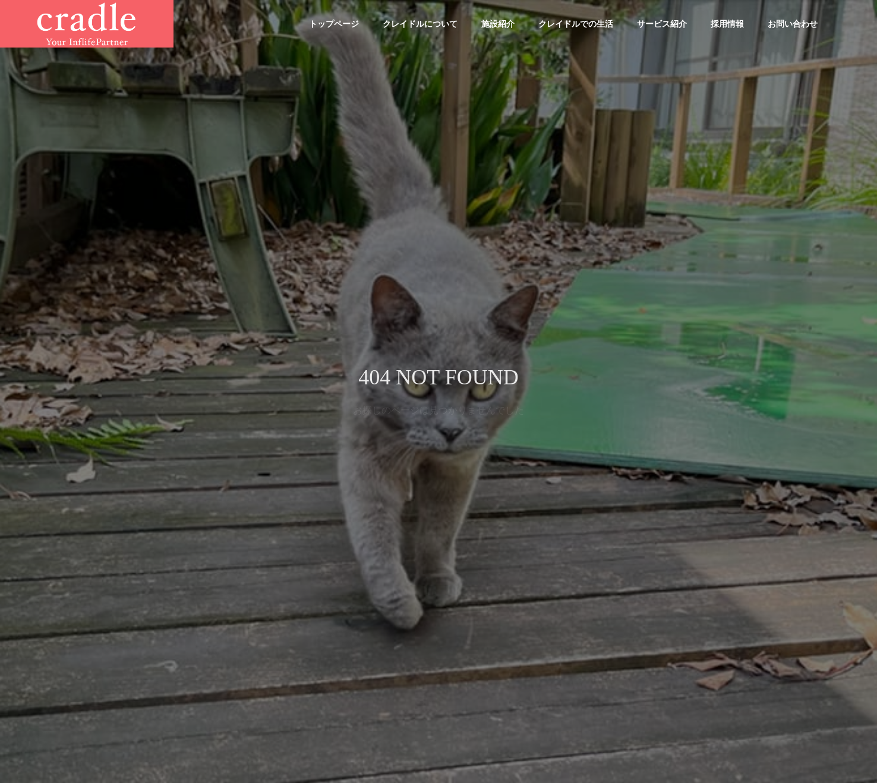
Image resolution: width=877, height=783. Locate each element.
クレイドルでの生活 (575, 24)
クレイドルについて (420, 24)
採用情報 (727, 24)
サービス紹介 (662, 24)
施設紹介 (498, 24)
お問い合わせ (793, 24)
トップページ (334, 24)
